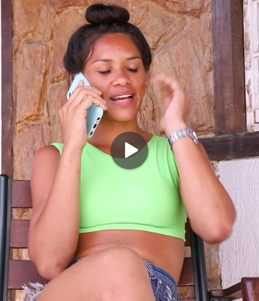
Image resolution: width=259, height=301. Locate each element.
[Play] (129, 150)
